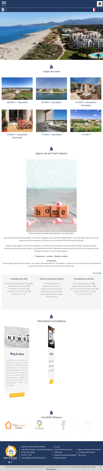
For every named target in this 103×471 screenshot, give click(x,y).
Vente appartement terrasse (51, 294)
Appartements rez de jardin (51, 289)
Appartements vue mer (51, 286)
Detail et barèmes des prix (63, 449)
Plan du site (82, 455)
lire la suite (97, 273)
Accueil (57, 447)
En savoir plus (51, 469)
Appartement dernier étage (51, 291)
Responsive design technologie (65, 455)
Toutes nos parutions (17, 395)
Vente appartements (52, 283)
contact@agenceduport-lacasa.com (33, 458)
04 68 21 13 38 (26, 455)
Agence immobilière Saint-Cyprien (89, 449)
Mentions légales (60, 458)
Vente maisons (51, 297)
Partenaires (58, 452)
